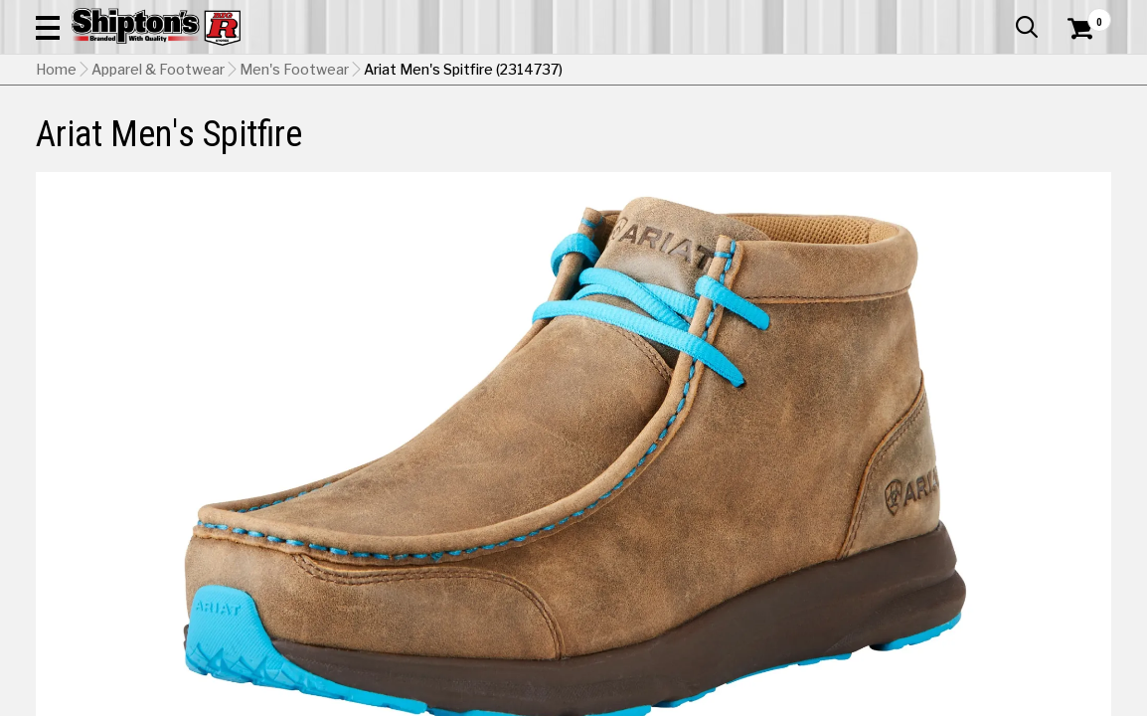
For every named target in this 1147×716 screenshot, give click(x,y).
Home (56, 194)
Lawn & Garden (775, 145)
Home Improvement (641, 145)
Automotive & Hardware (267, 145)
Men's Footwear (294, 194)
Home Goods (515, 145)
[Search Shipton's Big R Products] (520, 71)
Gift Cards (912, 15)
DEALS (1084, 145)
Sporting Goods (992, 145)
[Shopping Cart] (1077, 71)
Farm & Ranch (409, 145)
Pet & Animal (882, 145)
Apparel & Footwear (104, 145)
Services (1084, 15)
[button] (655, 71)
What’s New (1000, 15)
